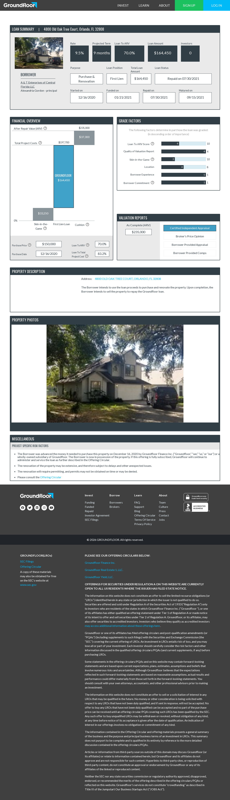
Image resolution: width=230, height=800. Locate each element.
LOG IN (216, 5)
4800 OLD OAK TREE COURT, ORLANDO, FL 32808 (128, 278)
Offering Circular (50, 477)
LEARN (144, 5)
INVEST (123, 5)
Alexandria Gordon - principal (39, 90)
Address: (87, 278)
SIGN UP (189, 5)
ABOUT (164, 5)
